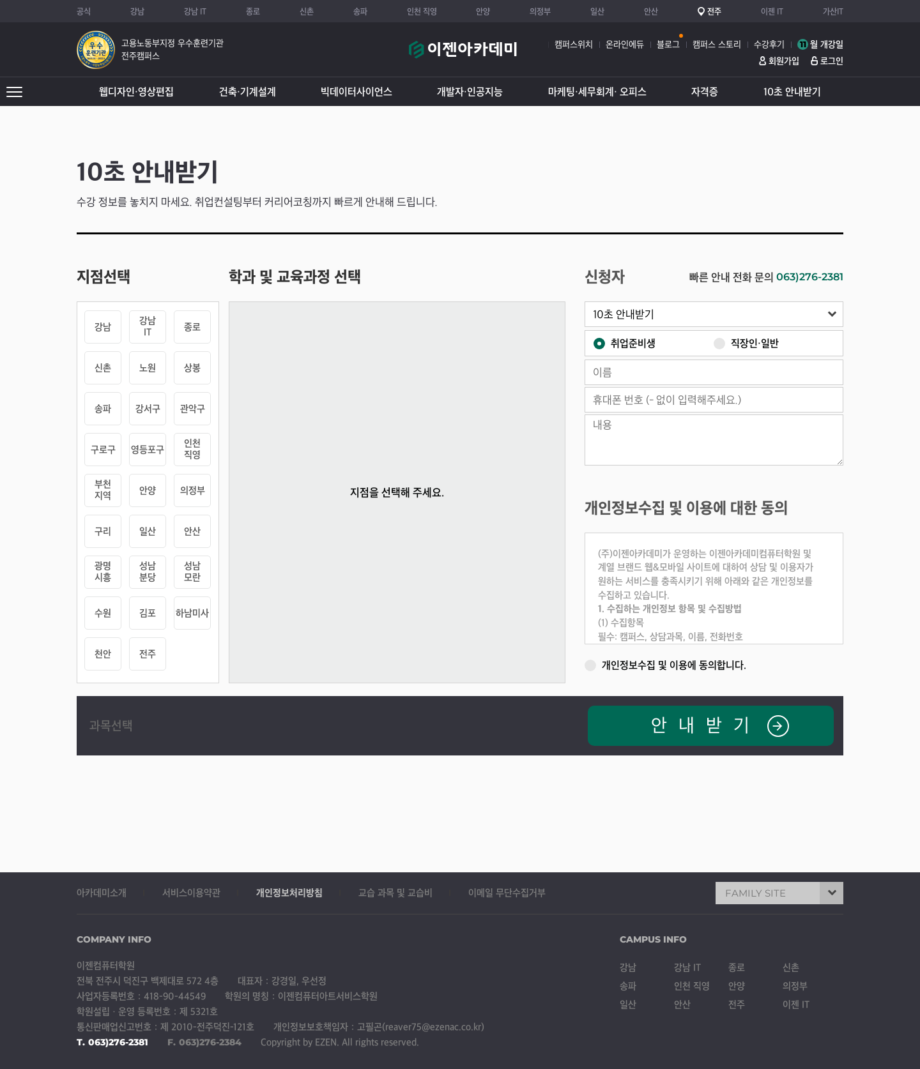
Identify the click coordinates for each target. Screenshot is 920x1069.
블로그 (668, 44)
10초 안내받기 (792, 91)
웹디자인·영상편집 (136, 91)
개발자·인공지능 (470, 91)
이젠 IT (772, 11)
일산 (597, 11)
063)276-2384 (210, 1042)
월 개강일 (820, 44)
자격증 (704, 91)
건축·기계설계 (247, 91)
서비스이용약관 (191, 892)
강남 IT (195, 11)
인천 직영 (422, 11)
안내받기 (720, 726)
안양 (483, 11)
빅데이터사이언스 (356, 91)
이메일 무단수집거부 (507, 892)
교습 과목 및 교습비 (395, 892)
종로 (253, 11)
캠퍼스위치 (574, 44)
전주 (714, 11)
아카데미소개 (101, 892)
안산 (651, 11)
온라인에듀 (625, 44)
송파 (360, 11)
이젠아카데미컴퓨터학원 (463, 56)
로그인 (831, 61)
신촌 (307, 11)
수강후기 (769, 44)
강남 (137, 11)
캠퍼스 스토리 (717, 44)
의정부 (540, 11)
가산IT (833, 11)
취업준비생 (625, 342)
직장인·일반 (746, 342)
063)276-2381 (809, 277)
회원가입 (784, 61)
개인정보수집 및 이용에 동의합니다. (665, 664)
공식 (84, 11)
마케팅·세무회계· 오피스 (597, 91)
